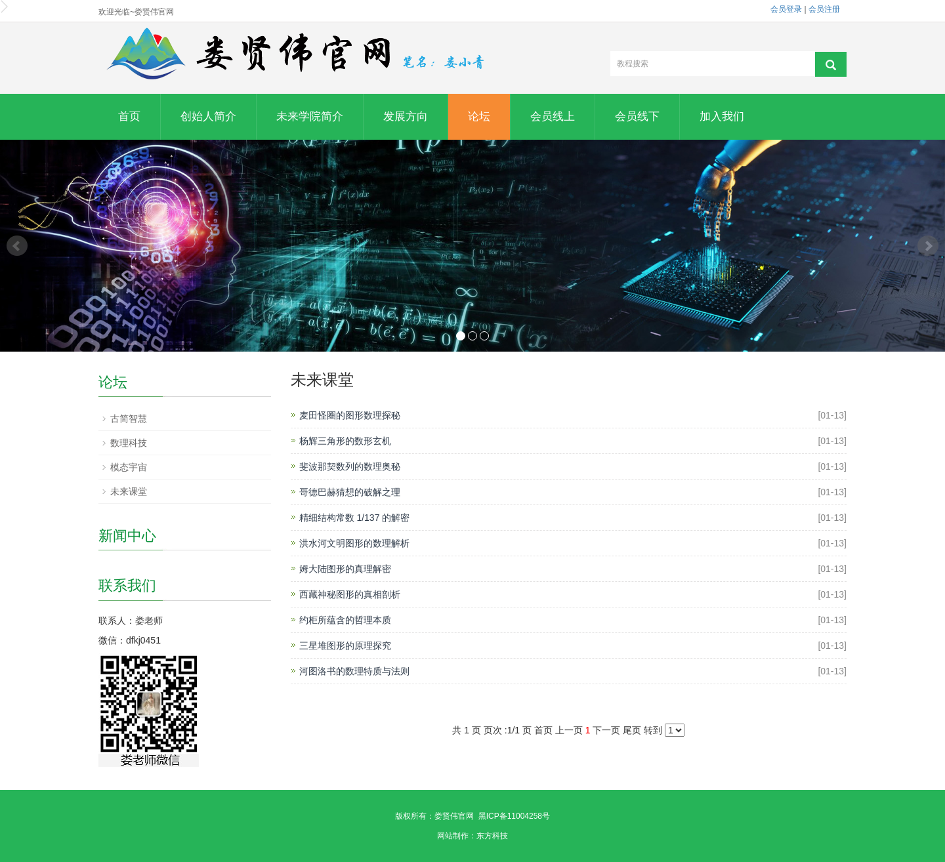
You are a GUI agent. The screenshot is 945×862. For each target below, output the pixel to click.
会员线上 (552, 116)
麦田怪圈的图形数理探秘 (349, 415)
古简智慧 (128, 418)
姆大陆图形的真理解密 (345, 569)
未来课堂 (128, 491)
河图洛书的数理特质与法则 (354, 671)
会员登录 (786, 9)
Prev (17, 246)
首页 (129, 116)
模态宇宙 (128, 467)
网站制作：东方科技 (472, 835)
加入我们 (722, 116)
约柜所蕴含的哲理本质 (345, 620)
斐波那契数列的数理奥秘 (349, 466)
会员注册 (824, 9)
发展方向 (405, 116)
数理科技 (128, 443)
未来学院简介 (309, 116)
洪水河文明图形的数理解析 (354, 543)
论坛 (479, 116)
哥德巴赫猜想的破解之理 (349, 492)
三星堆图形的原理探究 (345, 645)
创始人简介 (208, 116)
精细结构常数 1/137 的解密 (354, 517)
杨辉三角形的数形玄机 (345, 441)
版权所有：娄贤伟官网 (434, 816)
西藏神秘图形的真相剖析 (349, 594)
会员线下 (637, 116)
